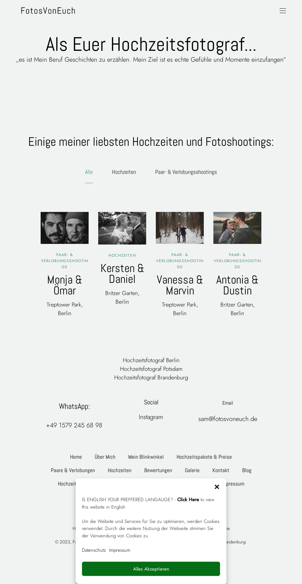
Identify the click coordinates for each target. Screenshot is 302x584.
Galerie (192, 470)
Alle (89, 171)
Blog (246, 470)
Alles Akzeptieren (151, 568)
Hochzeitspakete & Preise (204, 456)
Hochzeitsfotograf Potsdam (151, 369)
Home (76, 456)
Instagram (151, 417)
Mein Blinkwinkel (146, 456)
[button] (217, 486)
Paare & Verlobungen (73, 470)
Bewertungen (158, 470)
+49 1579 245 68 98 (74, 425)
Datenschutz (94, 550)
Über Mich (105, 456)
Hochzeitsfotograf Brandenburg (151, 377)
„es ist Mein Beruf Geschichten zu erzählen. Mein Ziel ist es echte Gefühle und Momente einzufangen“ (151, 59)
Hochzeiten (124, 171)
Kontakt (220, 470)
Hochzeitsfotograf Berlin (151, 360)
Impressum (119, 550)
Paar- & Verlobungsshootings (186, 171)
